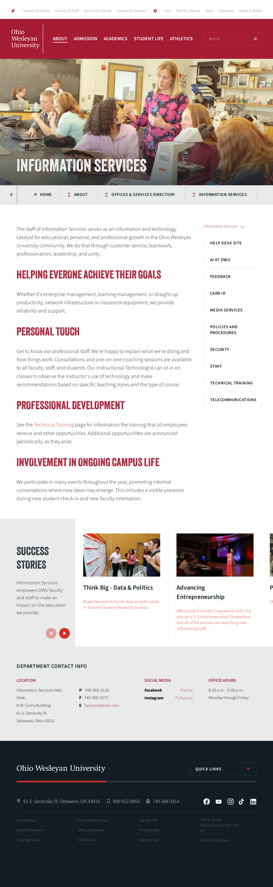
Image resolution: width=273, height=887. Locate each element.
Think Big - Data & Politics (118, 587)
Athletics (181, 38)
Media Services (226, 310)
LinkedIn (253, 801)
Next (64, 633)
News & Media (250, 11)
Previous (11, 194)
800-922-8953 (126, 801)
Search (255, 39)
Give (209, 11)
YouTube (218, 801)
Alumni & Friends (97, 11)
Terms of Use (149, 840)
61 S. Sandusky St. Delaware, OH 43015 (61, 801)
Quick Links (208, 769)
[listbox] (223, 768)
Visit (167, 11)
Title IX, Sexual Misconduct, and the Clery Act (219, 825)
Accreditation (26, 820)
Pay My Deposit (188, 11)
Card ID (218, 293)
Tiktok (241, 801)
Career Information (30, 830)
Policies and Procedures (224, 330)
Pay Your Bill (148, 820)
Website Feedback (214, 840)
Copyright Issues (29, 840)
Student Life (149, 38)
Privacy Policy (149, 830)
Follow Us (183, 698)
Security (219, 349)
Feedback (220, 277)
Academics (115, 38)
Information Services (223, 195)
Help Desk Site (226, 243)
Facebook (206, 801)
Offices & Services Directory (143, 195)
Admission (85, 38)
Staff (216, 366)
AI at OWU (220, 260)
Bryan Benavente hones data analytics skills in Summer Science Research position (121, 604)
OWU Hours (86, 840)
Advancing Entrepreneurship (200, 592)
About (60, 38)
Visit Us (186, 690)
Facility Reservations (93, 820)
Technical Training (231, 383)
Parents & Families (131, 11)
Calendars (226, 11)
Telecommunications (233, 400)
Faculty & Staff (67, 11)
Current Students (36, 11)
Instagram (230, 801)
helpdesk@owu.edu (102, 705)
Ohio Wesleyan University (27, 45)
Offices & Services (91, 830)
